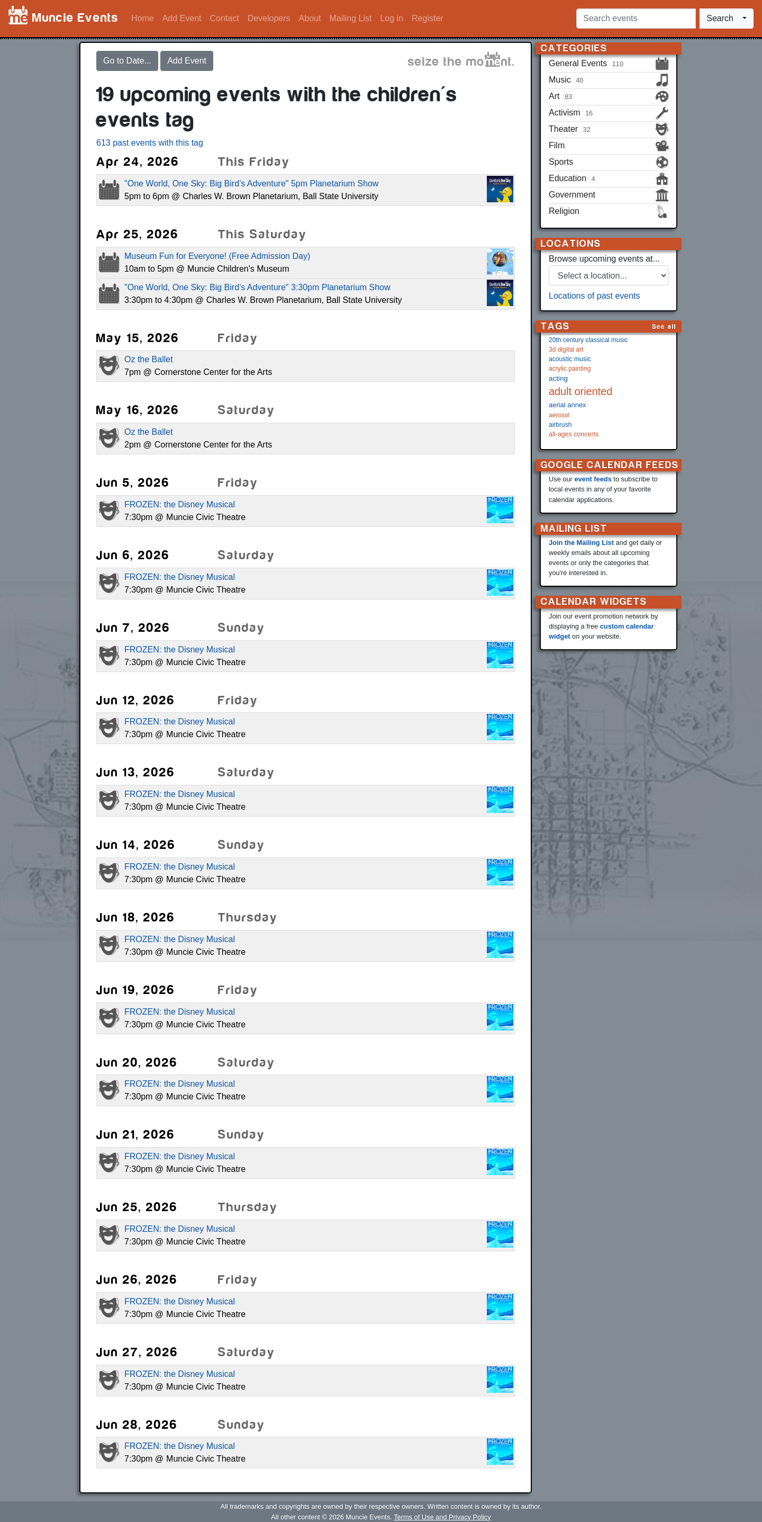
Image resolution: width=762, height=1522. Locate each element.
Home (142, 18)
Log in (391, 18)
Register (427, 18)
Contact (224, 18)
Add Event (182, 18)
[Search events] (636, 18)
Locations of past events (594, 295)
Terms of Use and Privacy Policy (442, 1517)
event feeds (592, 479)
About (310, 18)
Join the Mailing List (581, 543)
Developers (269, 18)
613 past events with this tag (149, 142)
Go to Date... (127, 60)
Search (719, 18)
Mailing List (350, 18)
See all (664, 326)
